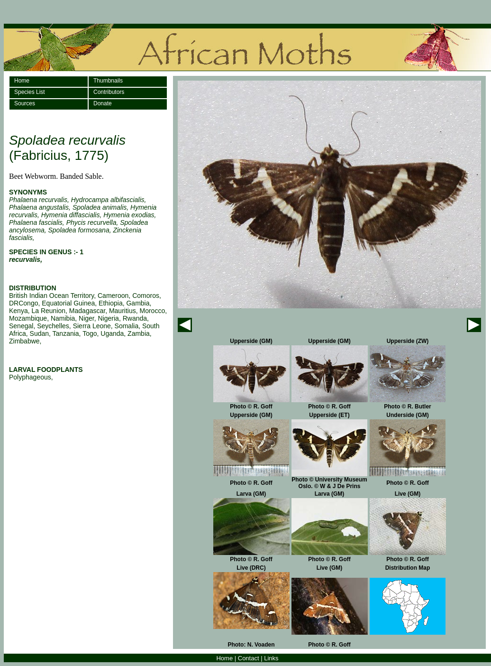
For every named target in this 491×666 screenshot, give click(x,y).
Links (271, 658)
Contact (248, 658)
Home (21, 80)
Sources (24, 103)
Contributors (108, 92)
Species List (29, 92)
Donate (102, 103)
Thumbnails (108, 80)
